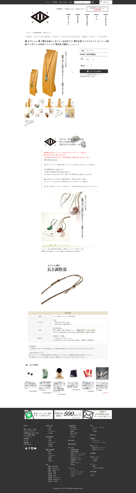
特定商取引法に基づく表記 (87, 76)
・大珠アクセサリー (75, 462)
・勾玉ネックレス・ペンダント (78, 453)
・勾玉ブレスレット (75, 457)
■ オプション (47, 32)
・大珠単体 (72, 460)
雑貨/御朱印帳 (72, 444)
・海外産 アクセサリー (54, 477)
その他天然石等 (37, 32)
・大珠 (49, 429)
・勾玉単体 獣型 (73, 451)
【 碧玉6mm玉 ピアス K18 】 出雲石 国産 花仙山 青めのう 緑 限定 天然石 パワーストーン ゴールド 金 (31, 385)
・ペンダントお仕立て (98, 468)
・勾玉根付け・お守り (75, 459)
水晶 (47, 464)
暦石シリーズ (94, 446)
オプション (92, 36)
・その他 (49, 433)
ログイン (47, 2)
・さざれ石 (95, 458)
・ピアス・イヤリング (75, 473)
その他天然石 (71, 425)
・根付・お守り (73, 433)
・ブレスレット (73, 470)
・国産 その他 (51, 472)
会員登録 (54, 2)
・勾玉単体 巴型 (73, 449)
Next (71, 72)
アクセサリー (56, 36)
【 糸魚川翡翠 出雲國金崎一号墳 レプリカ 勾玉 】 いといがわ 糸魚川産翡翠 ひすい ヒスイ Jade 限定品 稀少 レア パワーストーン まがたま (45, 386)
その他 (92, 475)
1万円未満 (84, 36)
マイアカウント (28, 436)
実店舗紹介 (59, 9)
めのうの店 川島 (27, 2)
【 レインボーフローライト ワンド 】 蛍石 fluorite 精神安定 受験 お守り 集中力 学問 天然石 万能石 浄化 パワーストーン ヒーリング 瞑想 (102, 386)
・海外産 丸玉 (51, 475)
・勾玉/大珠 (72, 427)
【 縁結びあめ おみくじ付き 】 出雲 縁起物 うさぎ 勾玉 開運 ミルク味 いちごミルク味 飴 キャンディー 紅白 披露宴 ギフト (88, 385)
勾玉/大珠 (29, 36)
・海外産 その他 (52, 481)
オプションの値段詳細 (86, 74)
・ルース (94, 429)
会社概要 (26, 442)
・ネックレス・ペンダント (76, 472)
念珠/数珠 (93, 453)
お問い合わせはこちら (51, 160)
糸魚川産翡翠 (49, 436)
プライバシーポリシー (30, 431)
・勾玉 (49, 427)
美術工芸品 (71, 440)
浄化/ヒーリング (94, 457)
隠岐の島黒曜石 (50, 449)
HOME (25, 425)
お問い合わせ (27, 444)
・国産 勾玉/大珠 (52, 466)
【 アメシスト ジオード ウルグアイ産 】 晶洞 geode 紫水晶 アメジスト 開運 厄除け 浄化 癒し (73, 385)
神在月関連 (93, 471)
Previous (27, 72)
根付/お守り (93, 435)
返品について (97, 74)
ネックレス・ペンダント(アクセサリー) (70, 36)
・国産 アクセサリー (53, 468)
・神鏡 (49, 459)
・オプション (73, 435)
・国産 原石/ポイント (53, 470)
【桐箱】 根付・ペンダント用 (85, 330)
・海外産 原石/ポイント (54, 479)
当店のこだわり (80, 9)
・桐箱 (93, 466)
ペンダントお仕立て (102, 36)
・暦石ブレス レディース (99, 447)
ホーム (28, 32)
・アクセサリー (51, 431)
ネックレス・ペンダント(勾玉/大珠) (42, 36)
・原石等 (49, 444)
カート (104, 2)
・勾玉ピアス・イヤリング (76, 455)
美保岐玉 (92, 438)
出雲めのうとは (69, 9)
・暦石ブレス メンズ (97, 449)
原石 (91, 425)
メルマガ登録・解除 (29, 435)
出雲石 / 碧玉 (49, 425)
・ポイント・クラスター (98, 427)
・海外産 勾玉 (51, 474)
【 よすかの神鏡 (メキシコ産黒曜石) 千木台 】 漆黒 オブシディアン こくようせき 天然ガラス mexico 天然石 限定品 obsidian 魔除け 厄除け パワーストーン (59, 387)
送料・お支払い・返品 (65, 2)
